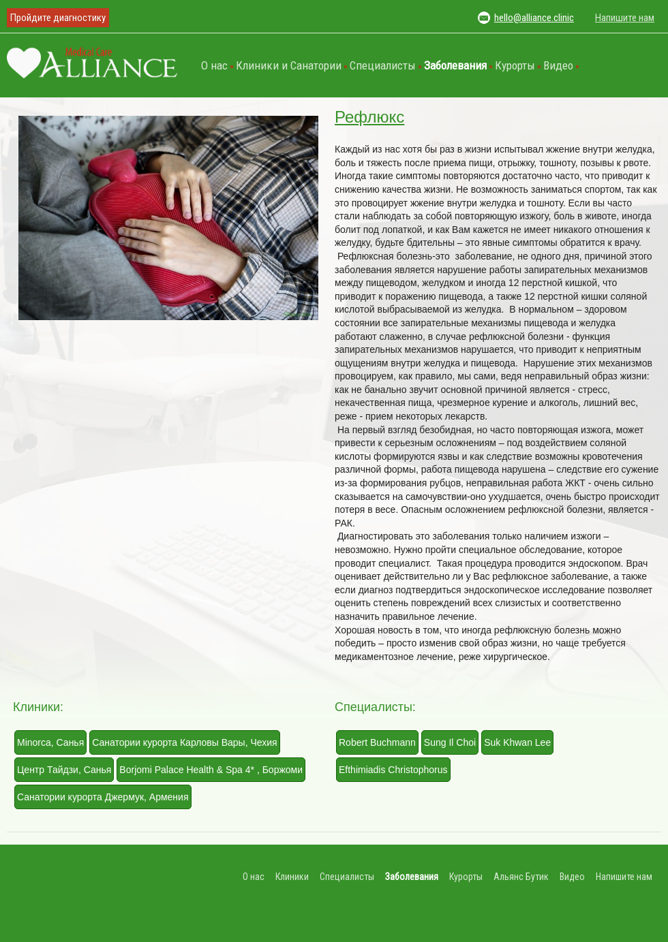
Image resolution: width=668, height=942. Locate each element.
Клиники (292, 876)
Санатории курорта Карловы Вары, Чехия (184, 742)
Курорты (515, 65)
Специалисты (383, 65)
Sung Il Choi (450, 742)
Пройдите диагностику (58, 18)
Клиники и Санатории (288, 65)
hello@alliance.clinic (534, 18)
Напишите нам (624, 18)
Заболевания (455, 65)
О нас (214, 65)
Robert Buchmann (377, 742)
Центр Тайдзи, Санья (64, 769)
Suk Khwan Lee (517, 742)
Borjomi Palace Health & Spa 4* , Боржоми (211, 769)
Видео (558, 65)
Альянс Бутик (521, 876)
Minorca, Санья (50, 742)
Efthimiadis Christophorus (393, 769)
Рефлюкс (369, 117)
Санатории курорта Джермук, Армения (103, 796)
